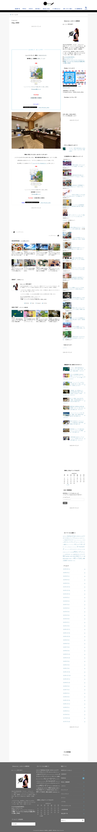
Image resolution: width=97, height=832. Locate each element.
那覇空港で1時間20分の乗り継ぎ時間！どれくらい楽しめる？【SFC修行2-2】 (73, 408)
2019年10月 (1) (66, 679)
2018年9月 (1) (66, 707)
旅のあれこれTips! (46, 8)
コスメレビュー (80, 540)
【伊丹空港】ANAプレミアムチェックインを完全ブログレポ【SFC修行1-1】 (73, 438)
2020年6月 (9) (66, 650)
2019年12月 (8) (66, 671)
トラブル (63, 801)
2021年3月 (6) (66, 618)
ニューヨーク (80, 544)
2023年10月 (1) (66, 569)
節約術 (48, 789)
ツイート (65, 347)
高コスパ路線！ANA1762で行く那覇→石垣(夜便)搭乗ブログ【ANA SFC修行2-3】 (73, 401)
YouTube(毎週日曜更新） (26, 296)
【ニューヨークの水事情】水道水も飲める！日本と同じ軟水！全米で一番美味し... (74, 319)
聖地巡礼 (67, 558)
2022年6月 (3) (66, 579)
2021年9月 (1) (66, 597)
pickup (69, 536)
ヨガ (52, 783)
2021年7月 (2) (66, 604)
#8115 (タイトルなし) (66, 770)
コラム (57, 774)
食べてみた (73, 560)
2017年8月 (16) (66, 718)
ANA (64, 536)
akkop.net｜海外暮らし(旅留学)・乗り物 (48, 830)
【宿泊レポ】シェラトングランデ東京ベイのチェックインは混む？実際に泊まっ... (74, 309)
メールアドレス (66, 497)
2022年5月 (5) (66, 583)
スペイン (78, 542)
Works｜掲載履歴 (65, 782)
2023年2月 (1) (66, 572)
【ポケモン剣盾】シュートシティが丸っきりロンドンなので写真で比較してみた (74, 328)
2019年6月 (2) (66, 693)
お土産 (82, 536)
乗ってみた (71, 554)
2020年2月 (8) (66, 664)
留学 (71, 556)
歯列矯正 (68, 556)
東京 (50, 788)
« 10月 (67, 484)
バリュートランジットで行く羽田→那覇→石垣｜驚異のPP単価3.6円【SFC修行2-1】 (73, 415)
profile (49, 11)
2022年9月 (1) (66, 576)
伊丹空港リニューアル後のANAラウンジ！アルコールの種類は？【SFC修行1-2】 (73, 431)
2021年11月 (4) (66, 590)
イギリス (63, 785)
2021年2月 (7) (66, 622)
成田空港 (75, 554)
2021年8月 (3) (66, 601)
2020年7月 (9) (66, 647)
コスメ (76, 540)
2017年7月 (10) (66, 721)
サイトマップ (64, 789)
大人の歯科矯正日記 (78, 8)
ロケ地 (72, 552)
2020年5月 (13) (66, 654)
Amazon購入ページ (36, 89)
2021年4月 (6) (66, 615)
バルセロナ (51, 781)
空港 (74, 556)
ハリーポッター (43, 781)
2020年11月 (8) (66, 633)
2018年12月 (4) (66, 700)
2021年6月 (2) (66, 608)
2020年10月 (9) (66, 636)
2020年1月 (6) (66, 668)
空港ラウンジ (79, 556)
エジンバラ (71, 538)
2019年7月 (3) (66, 689)
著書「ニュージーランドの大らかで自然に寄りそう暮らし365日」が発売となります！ (73, 385)
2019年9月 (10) (66, 682)
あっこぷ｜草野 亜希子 (26, 284)
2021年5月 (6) (66, 611)
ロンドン (79, 552)
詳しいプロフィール (36, 296)
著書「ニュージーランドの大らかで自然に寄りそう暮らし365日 (33, 299)
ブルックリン (67, 549)
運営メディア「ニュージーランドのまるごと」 (30, 298)
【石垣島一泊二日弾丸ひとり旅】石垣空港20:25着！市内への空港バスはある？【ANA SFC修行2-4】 (73, 393)
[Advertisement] (36, 38)
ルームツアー (67, 552)
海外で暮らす (37, 8)
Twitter (33, 303)
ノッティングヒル (67, 546)
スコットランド (70, 542)
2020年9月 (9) (66, 640)
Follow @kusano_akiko (43, 107)
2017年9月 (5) (66, 714)
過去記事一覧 (17, 8)
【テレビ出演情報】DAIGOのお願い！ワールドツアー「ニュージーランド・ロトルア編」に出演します (73, 377)
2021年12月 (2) (66, 586)
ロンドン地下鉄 (53, 785)
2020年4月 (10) (66, 657)
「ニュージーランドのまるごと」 (39, 163)
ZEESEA (78, 536)
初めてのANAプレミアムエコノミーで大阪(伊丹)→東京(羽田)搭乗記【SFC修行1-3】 (73, 423)
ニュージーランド (70, 544)
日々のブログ (81, 554)
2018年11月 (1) (66, 703)
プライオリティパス (75, 549)
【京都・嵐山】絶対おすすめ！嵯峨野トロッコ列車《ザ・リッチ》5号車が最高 (74, 259)
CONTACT (31, 8)
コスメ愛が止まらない (56, 8)
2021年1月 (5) (66, 625)
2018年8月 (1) (66, 710)
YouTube (45, 303)
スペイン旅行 (56, 776)
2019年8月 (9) (66, 686)
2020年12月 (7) (66, 629)
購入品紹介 (49, 792)
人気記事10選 (64, 809)
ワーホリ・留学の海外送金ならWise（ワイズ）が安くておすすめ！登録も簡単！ (77, 150)
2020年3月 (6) (66, 661)
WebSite (27, 303)
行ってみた (78, 558)
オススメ (78, 538)
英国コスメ (71, 558)
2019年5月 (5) (66, 696)
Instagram (39, 303)
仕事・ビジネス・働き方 (67, 8)
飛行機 (69, 560)
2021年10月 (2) (66, 593)
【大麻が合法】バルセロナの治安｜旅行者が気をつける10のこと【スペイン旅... (74, 338)
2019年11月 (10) (66, 675)
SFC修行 (74, 536)
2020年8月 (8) (66, 643)
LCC (66, 536)
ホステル (81, 549)
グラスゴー (71, 540)
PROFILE (24, 8)
